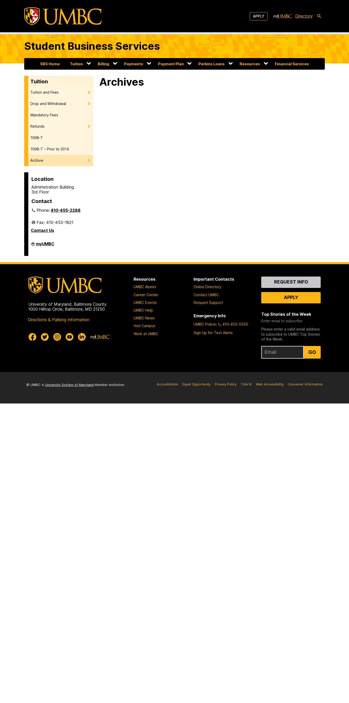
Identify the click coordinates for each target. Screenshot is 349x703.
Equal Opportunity (196, 384)
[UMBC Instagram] (57, 337)
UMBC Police (205, 324)
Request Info (291, 282)
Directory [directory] (304, 16)
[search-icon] (319, 16)
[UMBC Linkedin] (82, 337)
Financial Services (292, 64)
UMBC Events (145, 302)
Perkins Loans (211, 64)
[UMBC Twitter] (44, 337)
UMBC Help (143, 310)
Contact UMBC (206, 295)
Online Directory (207, 287)
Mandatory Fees (44, 115)
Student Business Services (92, 46)
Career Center (146, 295)
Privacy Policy (226, 384)
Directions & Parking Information (58, 319)
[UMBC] (63, 16)
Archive (36, 160)
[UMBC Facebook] (32, 337)
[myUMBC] (282, 16)
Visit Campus (144, 326)
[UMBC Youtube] (69, 337)
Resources (250, 64)
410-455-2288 (66, 210)
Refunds (37, 126)
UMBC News (144, 318)
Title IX (246, 384)
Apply (258, 16)
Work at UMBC (146, 334)
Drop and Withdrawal (48, 103)
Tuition (76, 64)
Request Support (208, 302)
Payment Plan (171, 64)
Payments (133, 64)
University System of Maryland (69, 385)
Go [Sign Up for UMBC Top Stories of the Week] (312, 352)
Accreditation (167, 384)
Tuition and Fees (44, 92)
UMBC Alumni (145, 287)
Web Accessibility (270, 384)
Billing (103, 64)
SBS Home (50, 64)
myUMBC (45, 246)
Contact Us (42, 230)
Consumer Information (305, 384)
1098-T (36, 137)
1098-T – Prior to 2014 (49, 149)
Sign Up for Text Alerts (213, 332)
